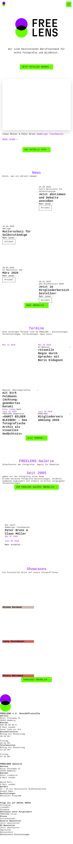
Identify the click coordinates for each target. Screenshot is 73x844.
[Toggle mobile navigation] (68, 4)
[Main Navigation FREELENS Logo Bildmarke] (4, 4)
